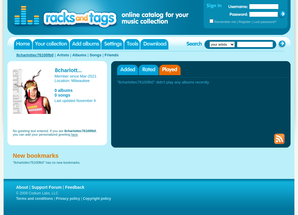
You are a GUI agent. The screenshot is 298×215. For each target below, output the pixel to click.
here (74, 134)
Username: (238, 6)
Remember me (225, 22)
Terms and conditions (34, 199)
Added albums (127, 70)
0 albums (64, 90)
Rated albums (149, 70)
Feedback (74, 187)
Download (154, 44)
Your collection (51, 44)
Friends (112, 55)
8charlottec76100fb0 (35, 55)
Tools (132, 44)
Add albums (85, 44)
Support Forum (47, 187)
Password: (239, 14)
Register (245, 22)
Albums (79, 55)
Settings (112, 44)
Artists (63, 55)
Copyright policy (97, 199)
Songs (96, 55)
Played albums (170, 70)
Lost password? (265, 22)
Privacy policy (68, 199)
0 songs (62, 95)
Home (23, 44)
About (22, 187)
